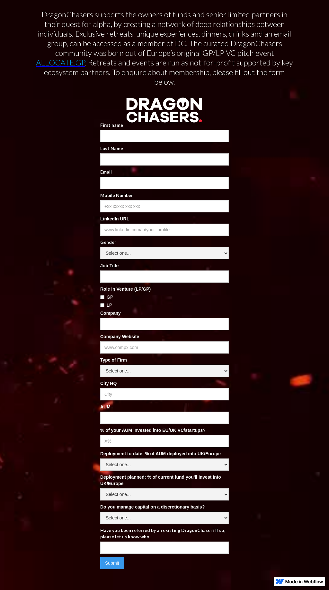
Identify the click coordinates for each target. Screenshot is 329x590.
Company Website (119, 336)
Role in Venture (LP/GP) (125, 289)
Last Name (111, 148)
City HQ (108, 383)
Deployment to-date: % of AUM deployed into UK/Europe (160, 453)
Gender (108, 242)
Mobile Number (116, 195)
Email (106, 172)
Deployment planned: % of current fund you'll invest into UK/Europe (160, 480)
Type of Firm (113, 360)
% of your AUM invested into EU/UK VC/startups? (153, 430)
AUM (105, 406)
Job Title (109, 265)
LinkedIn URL (114, 218)
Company (110, 313)
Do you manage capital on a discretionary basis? (152, 506)
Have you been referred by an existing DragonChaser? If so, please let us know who (162, 533)
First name (111, 125)
